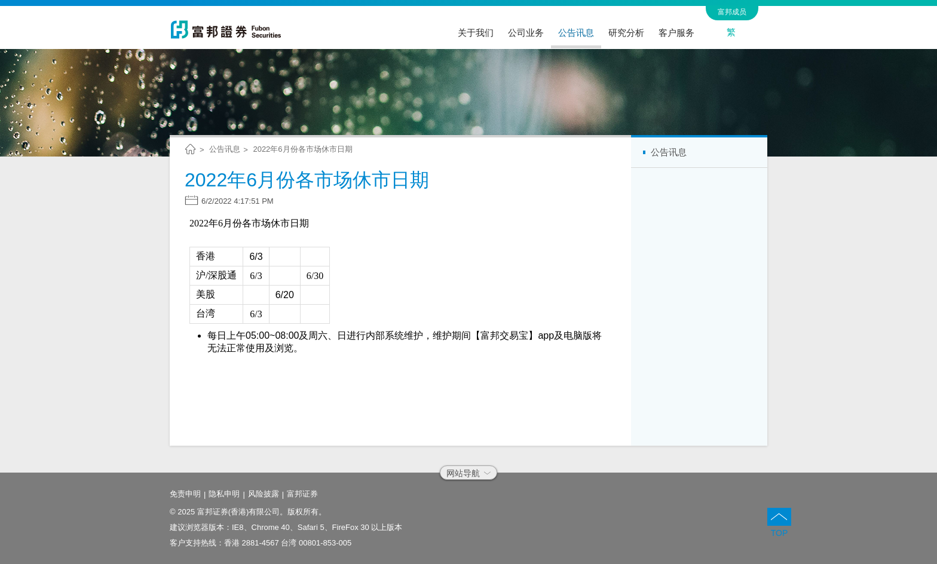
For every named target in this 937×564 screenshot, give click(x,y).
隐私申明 (224, 493)
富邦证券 (302, 493)
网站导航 (468, 473)
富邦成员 (732, 12)
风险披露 (263, 493)
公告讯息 (224, 149)
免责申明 (185, 493)
